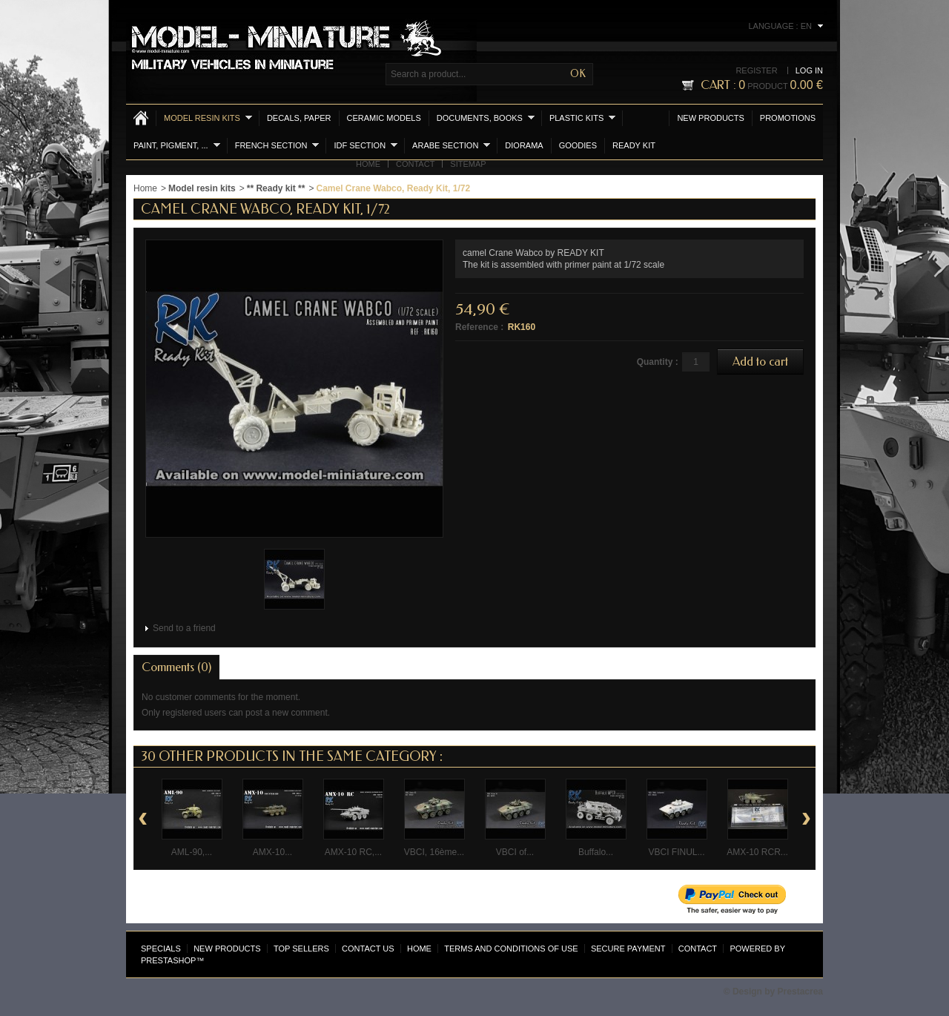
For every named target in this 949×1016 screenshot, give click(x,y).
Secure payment (628, 948)
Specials (161, 948)
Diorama (524, 145)
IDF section (365, 145)
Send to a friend (184, 628)
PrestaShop (168, 960)
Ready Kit (633, 145)
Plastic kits (582, 117)
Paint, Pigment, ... (176, 145)
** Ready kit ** (276, 188)
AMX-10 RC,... (353, 852)
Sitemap (468, 163)
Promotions (788, 117)
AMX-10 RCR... (757, 852)
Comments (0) (176, 667)
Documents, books (486, 117)
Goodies (578, 145)
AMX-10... (272, 852)
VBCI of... (515, 852)
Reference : (479, 327)
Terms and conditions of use (511, 948)
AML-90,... (191, 852)
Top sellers (301, 948)
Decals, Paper (299, 117)
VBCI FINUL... (676, 852)
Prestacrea (800, 991)
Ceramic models (384, 117)
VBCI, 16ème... (434, 852)
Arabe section (451, 145)
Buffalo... (595, 852)
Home (368, 163)
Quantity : (657, 362)
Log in (809, 70)
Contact (415, 163)
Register (756, 70)
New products (710, 117)
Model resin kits (208, 117)
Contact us (368, 948)
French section (277, 145)
